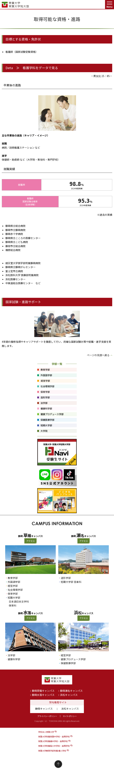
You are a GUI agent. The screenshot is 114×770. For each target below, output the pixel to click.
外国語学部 (14, 582)
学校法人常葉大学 (46, 731)
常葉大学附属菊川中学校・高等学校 (54, 745)
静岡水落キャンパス (43, 695)
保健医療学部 (68, 663)
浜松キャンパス (69, 695)
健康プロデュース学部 (73, 659)
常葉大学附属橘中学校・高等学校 (53, 741)
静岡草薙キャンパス (43, 690)
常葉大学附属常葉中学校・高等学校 (54, 736)
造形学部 (66, 578)
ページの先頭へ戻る (98, 355)
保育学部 (13, 593)
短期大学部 (14, 597)
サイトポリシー (70, 716)
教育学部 (13, 578)
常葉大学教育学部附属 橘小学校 (52, 750)
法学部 (11, 655)
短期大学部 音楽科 (71, 582)
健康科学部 (14, 659)
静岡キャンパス (44, 708)
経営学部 (13, 586)
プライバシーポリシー (47, 716)
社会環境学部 (15, 589)
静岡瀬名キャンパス (71, 690)
